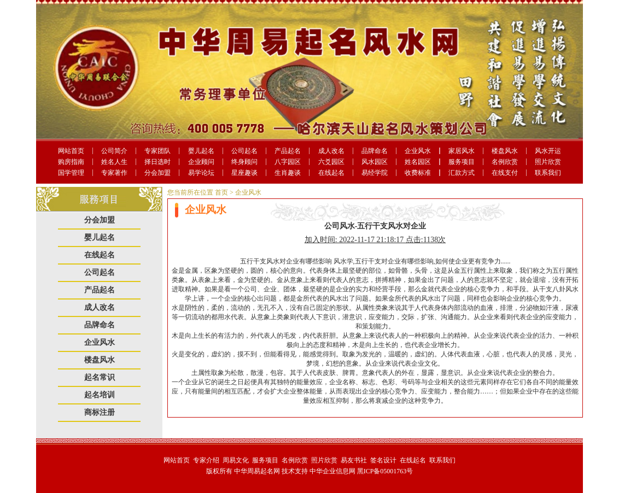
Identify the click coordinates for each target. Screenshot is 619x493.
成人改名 (331, 151)
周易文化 (236, 460)
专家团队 (157, 151)
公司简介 (114, 151)
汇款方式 (461, 173)
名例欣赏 (505, 162)
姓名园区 (418, 162)
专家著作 (114, 173)
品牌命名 (374, 151)
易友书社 (354, 460)
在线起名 (331, 173)
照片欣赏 (548, 162)
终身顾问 (244, 162)
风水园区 (374, 162)
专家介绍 (206, 460)
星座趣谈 (244, 173)
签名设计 (383, 460)
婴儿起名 (201, 151)
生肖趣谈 (288, 173)
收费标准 (418, 173)
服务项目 (461, 162)
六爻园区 (331, 162)
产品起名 (288, 151)
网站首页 (71, 151)
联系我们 (548, 173)
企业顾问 (201, 162)
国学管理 (71, 173)
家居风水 (461, 151)
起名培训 (99, 395)
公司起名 (244, 151)
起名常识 (99, 377)
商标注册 (99, 412)
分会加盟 (157, 173)
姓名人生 (114, 162)
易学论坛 (201, 173)
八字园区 (288, 162)
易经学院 (374, 173)
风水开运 (548, 151)
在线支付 (505, 173)
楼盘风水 (505, 151)
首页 (221, 192)
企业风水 (418, 151)
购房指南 (71, 162)
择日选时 (157, 162)
